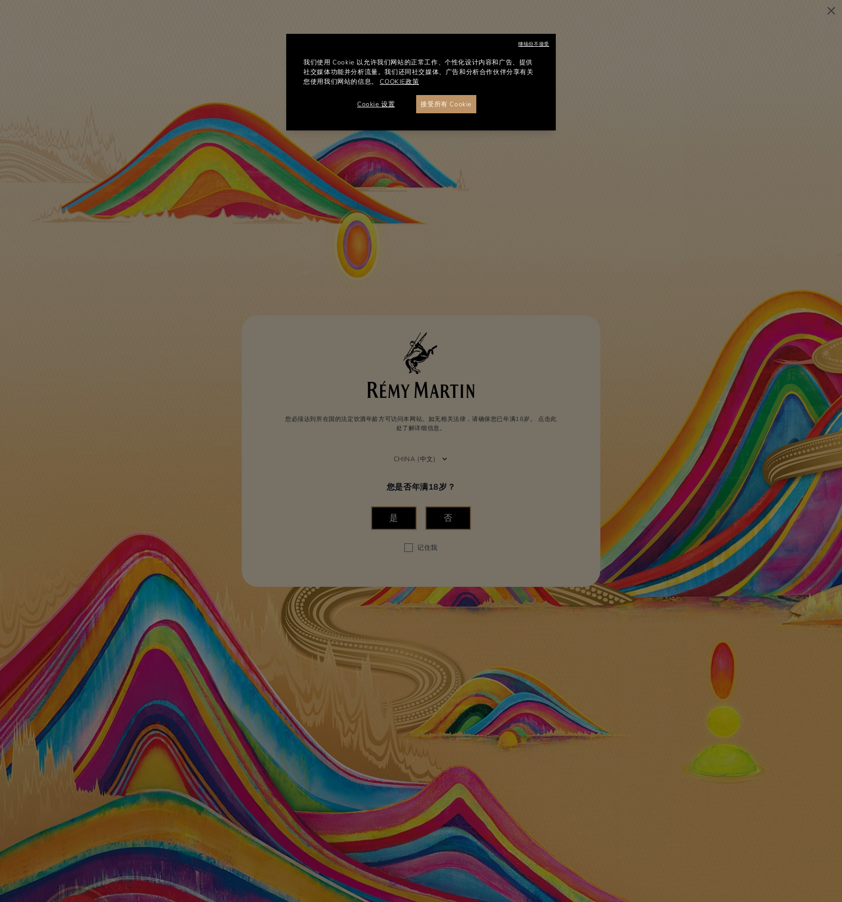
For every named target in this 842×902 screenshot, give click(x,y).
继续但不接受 (533, 43)
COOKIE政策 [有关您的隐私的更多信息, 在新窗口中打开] (399, 81)
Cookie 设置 (376, 104)
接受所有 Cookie (446, 104)
